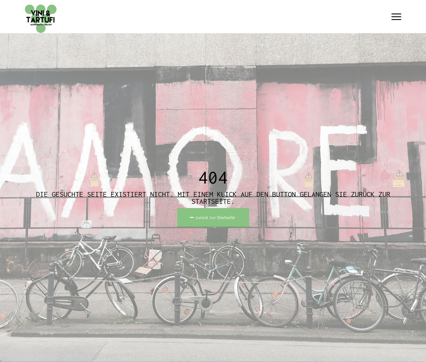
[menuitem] (394, 16)
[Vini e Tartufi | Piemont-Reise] (47, 16)
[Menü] (394, 16)
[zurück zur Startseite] (213, 217)
